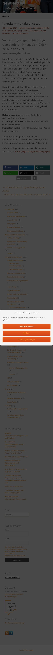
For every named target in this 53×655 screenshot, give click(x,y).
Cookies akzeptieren (26, 328)
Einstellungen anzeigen (26, 341)
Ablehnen (26, 335)
